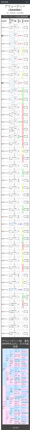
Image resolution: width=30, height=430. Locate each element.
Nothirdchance (25, 389)
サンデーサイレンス (8, 394)
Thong (23, 375)
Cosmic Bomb (25, 391)
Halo (11, 388)
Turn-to (23, 386)
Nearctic (24, 368)
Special (16, 373)
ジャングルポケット (4, 365)
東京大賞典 (12, 91)
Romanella (24, 419)
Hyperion (24, 359)
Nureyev (12, 370)
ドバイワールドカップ (12, 35)
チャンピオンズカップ (12, 59)
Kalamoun (17, 349)
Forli (23, 373)
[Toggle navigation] (27, 2)
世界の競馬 (4, 2)
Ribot (16, 417)
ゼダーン (24, 349)
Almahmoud (25, 393)
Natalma (24, 371)
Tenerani (24, 417)
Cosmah (16, 391)
